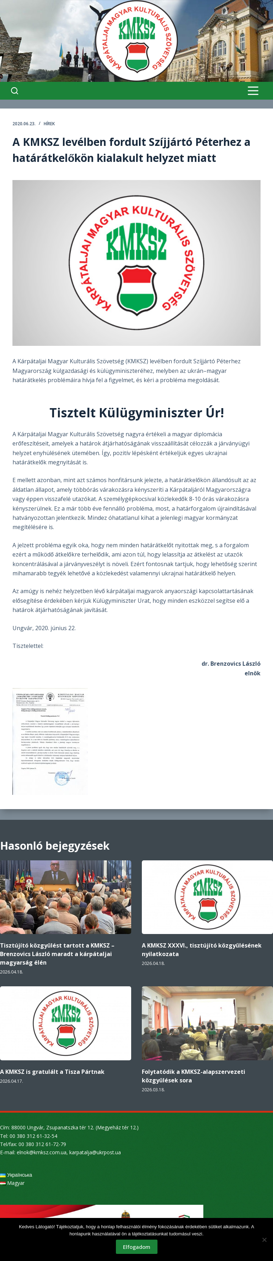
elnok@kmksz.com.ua (41, 1152)
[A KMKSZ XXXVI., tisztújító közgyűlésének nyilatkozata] (207, 897)
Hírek (49, 124)
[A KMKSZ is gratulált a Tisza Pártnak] (65, 1023)
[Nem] (264, 1239)
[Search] (14, 90)
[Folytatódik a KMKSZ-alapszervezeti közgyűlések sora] (207, 1023)
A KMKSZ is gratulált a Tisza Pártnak (52, 1072)
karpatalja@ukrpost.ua (95, 1152)
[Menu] (253, 91)
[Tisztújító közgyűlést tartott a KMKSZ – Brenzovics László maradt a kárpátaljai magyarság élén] (65, 897)
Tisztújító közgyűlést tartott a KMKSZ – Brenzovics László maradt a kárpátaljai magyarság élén (57, 953)
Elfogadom (136, 1246)
